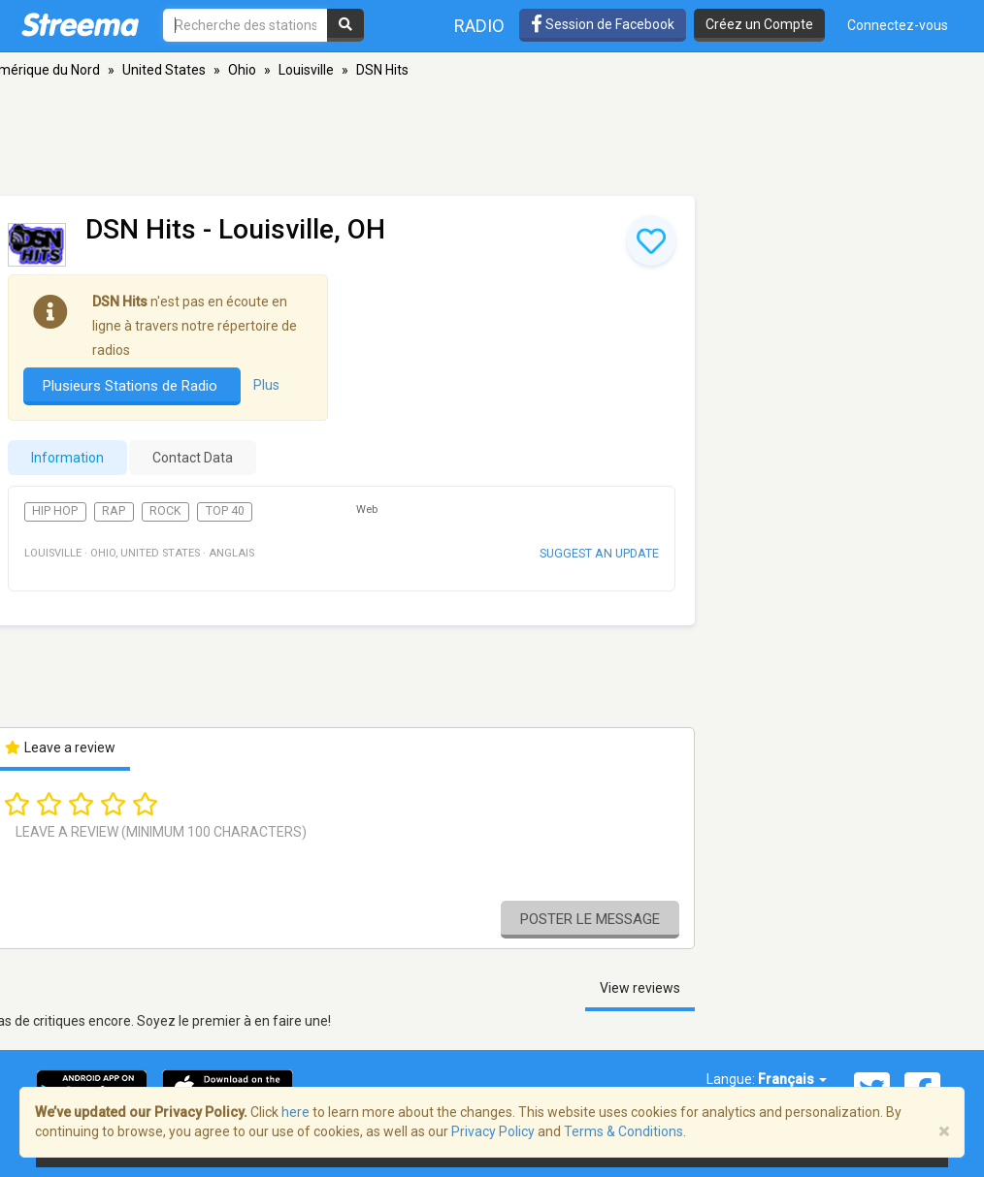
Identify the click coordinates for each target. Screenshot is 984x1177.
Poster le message (590, 919)
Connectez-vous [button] (897, 25)
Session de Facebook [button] (602, 24)
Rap (113, 511)
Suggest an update (599, 553)
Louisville (306, 70)
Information (67, 457)
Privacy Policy (493, 1131)
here (295, 1112)
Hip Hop (55, 511)
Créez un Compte (759, 24)
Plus (266, 385)
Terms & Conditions (623, 1131)
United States (164, 70)
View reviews (640, 988)
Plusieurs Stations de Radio (132, 386)
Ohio (242, 70)
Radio (479, 26)
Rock (165, 511)
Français (792, 1079)
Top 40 (225, 511)
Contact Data (192, 457)
